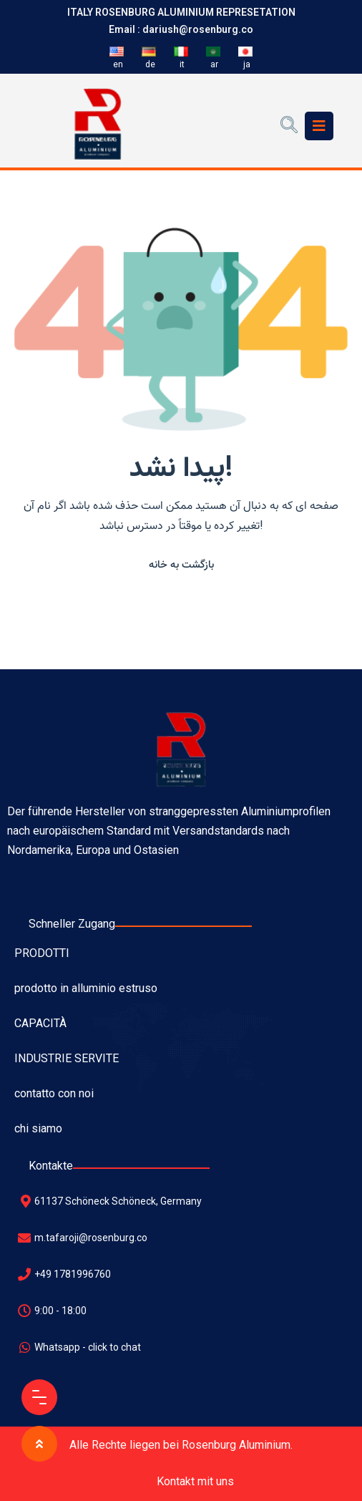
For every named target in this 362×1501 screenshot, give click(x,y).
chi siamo (38, 1128)
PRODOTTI (41, 953)
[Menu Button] (39, 1397)
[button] (181, 564)
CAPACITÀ (40, 1023)
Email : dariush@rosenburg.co (181, 29)
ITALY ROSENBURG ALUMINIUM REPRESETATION (181, 12)
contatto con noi (54, 1093)
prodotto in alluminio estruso (85, 988)
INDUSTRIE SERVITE (66, 1058)
